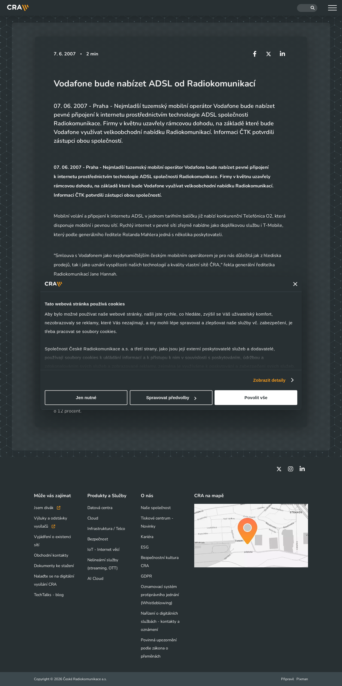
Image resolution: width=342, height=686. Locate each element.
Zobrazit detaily (269, 380)
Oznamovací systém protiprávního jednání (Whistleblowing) (160, 595)
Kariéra (147, 537)
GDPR (146, 576)
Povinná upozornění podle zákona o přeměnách (159, 648)
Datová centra (99, 508)
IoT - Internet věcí (103, 549)
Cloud (92, 518)
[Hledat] (307, 8)
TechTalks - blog (49, 595)
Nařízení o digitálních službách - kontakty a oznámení (160, 621)
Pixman (302, 679)
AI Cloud (95, 578)
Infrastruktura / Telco (106, 528)
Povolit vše (255, 397)
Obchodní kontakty (51, 555)
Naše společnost (156, 508)
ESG (145, 547)
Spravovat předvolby (171, 397)
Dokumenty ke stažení (54, 566)
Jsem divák (47, 508)
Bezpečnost (97, 539)
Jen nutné (86, 397)
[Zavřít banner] (295, 284)
